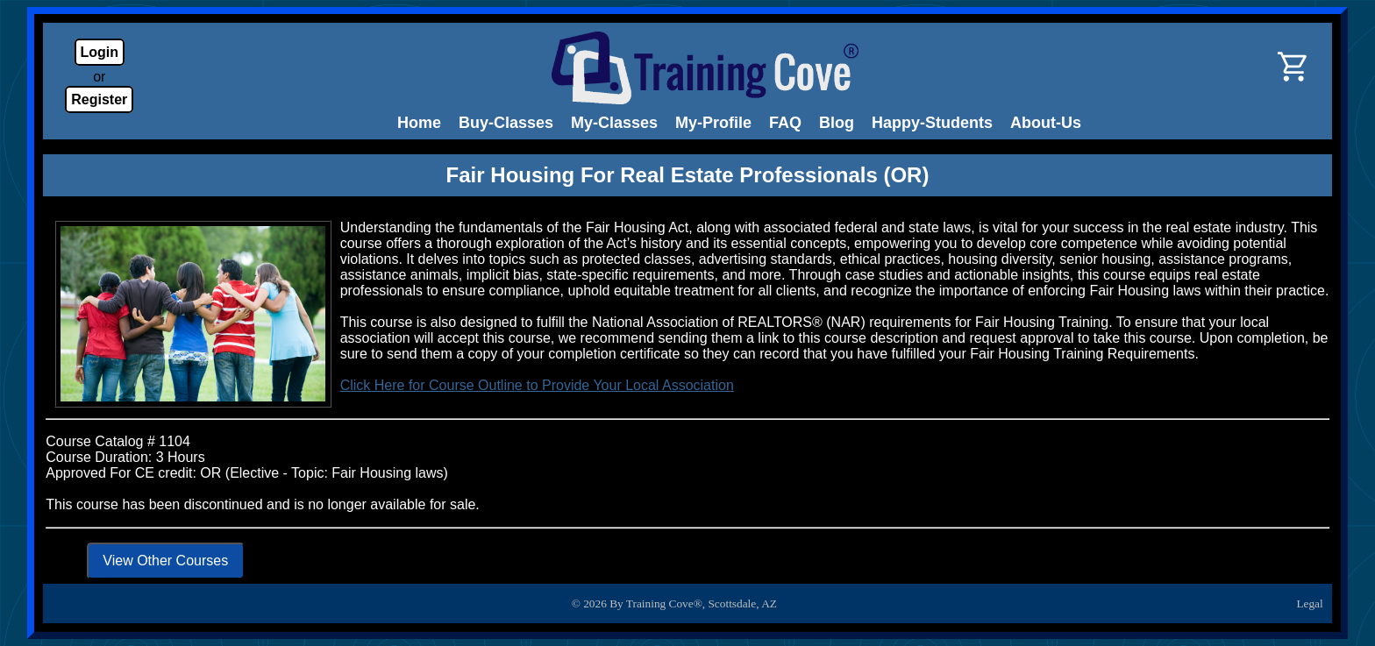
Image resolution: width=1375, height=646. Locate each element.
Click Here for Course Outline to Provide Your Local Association (537, 385)
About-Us (1045, 122)
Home (419, 122)
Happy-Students (932, 122)
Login (100, 52)
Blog (836, 122)
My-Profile (713, 122)
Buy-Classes (506, 122)
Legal (1309, 603)
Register (99, 99)
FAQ (785, 122)
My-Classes (614, 122)
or (99, 76)
